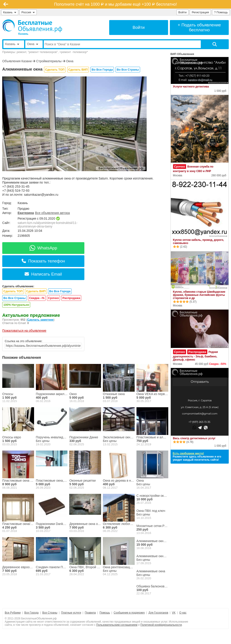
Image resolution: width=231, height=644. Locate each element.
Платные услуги (71, 612)
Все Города (31, 612)
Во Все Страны (128, 69)
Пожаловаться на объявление (24, 330)
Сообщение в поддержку (129, 612)
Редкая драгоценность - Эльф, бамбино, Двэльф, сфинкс (195, 355)
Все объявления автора (52, 213)
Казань (9, 12)
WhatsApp (43, 248)
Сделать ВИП (78, 69)
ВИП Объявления (182, 54)
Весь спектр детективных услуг (194, 438)
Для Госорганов (158, 612)
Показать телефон (43, 261)
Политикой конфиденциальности (161, 624)
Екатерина (26, 213)
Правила (90, 612)
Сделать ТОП (54, 69)
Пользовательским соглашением (116, 624)
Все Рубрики (13, 612)
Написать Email (43, 274)
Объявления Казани (17, 61)
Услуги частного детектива (191, 86)
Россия (28, 12)
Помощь (104, 612)
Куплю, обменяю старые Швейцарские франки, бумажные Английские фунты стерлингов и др (199, 295)
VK (174, 612)
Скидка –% (36, 298)
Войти (182, 12)
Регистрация (200, 12)
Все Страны (49, 612)
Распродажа (71, 298)
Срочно (53, 298)
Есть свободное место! (188, 453)
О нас (183, 612)
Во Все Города (102, 69)
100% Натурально (16, 304)
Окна (70, 61)
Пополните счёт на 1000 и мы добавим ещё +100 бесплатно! (115, 4)
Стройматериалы (49, 61)
